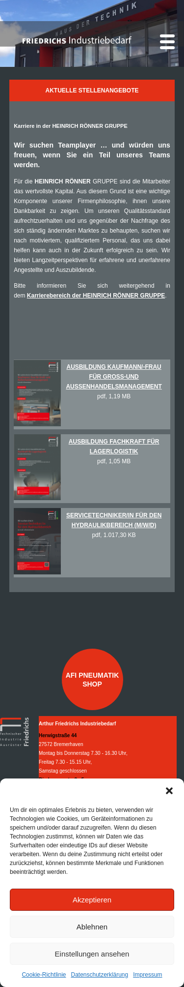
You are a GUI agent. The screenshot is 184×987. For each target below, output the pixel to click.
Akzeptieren (92, 900)
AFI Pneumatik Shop (92, 679)
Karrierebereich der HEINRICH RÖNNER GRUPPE (96, 295)
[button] (169, 791)
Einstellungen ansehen (92, 954)
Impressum (147, 974)
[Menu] (167, 41)
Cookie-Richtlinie (44, 974)
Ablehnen (92, 927)
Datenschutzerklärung (99, 974)
